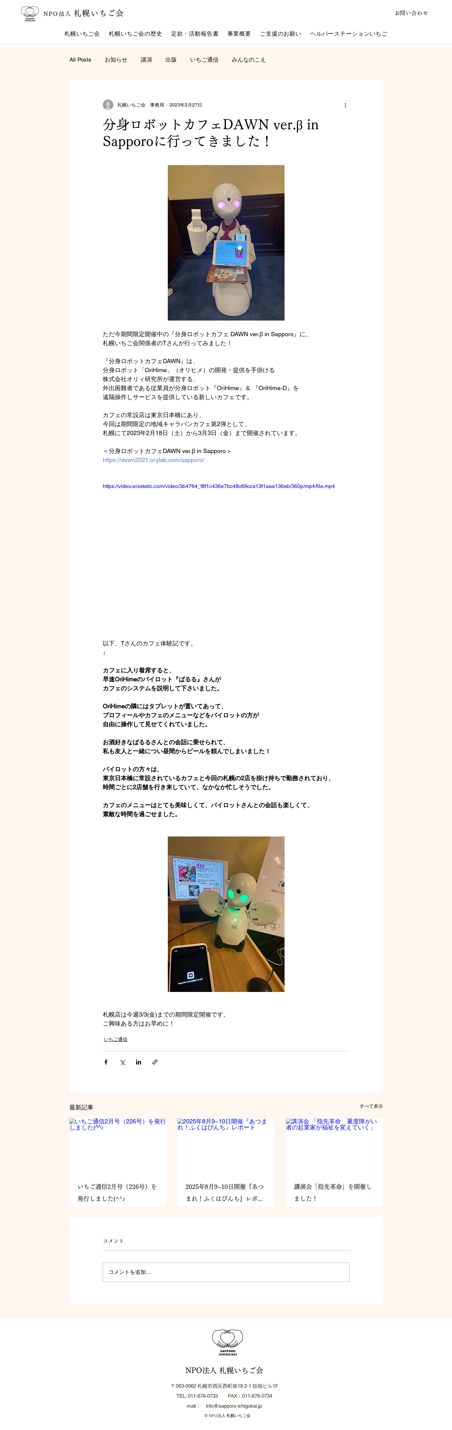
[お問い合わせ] (405, 13)
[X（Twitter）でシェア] (122, 1062)
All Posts (80, 59)
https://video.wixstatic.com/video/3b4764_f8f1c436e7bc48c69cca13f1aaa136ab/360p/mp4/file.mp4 (219, 486)
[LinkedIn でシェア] (138, 1062)
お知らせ (116, 59)
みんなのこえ (249, 59)
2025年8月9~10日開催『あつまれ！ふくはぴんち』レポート (224, 1194)
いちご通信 (204, 59)
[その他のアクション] (346, 105)
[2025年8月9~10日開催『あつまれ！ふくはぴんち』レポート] (226, 1145)
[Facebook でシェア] (106, 1062)
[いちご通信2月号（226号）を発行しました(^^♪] (117, 1145)
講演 (146, 59)
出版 (171, 59)
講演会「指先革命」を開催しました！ (333, 1193)
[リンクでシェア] (155, 1062)
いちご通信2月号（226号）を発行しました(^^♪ (117, 1193)
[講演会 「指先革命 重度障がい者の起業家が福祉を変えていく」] (334, 1145)
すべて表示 (371, 1106)
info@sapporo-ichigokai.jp (234, 1406)
